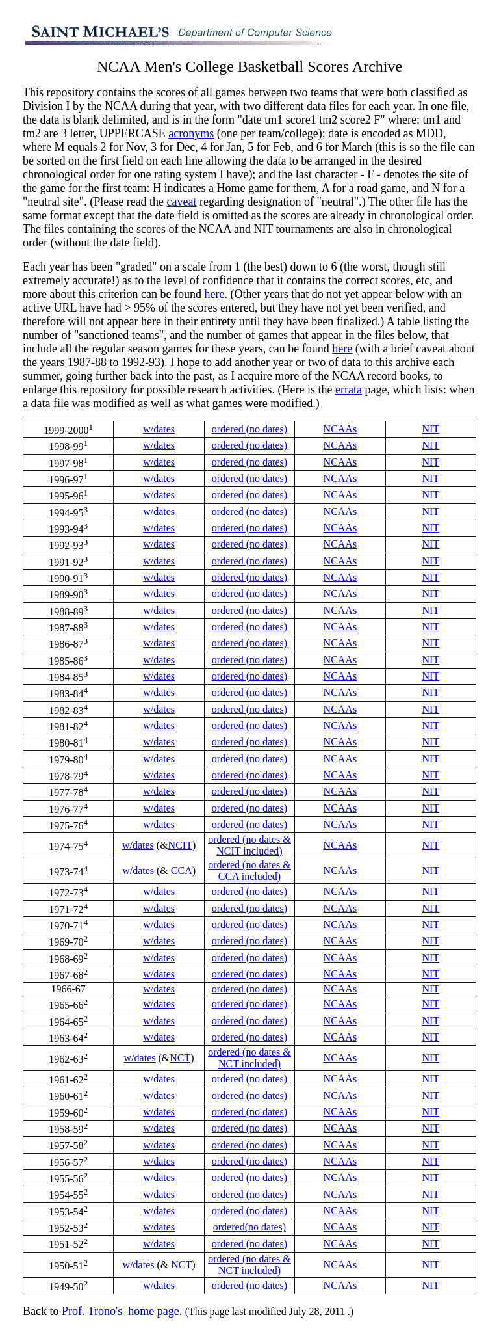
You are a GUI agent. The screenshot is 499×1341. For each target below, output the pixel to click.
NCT (180, 1057)
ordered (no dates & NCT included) (249, 1057)
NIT (430, 428)
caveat (182, 201)
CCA (181, 870)
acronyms (191, 133)
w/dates (159, 428)
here (214, 293)
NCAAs (340, 428)
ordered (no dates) (249, 428)
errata (348, 389)
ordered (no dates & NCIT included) (249, 845)
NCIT (180, 845)
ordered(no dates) (249, 1226)
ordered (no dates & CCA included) (249, 870)
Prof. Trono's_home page (120, 1311)
